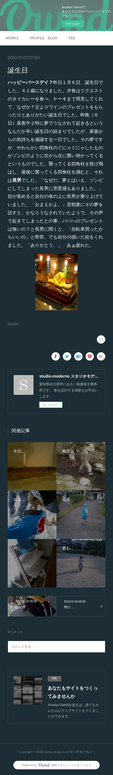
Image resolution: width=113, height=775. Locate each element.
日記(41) (13, 324)
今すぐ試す (73, 23)
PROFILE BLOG (43, 38)
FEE (72, 38)
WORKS (12, 38)
